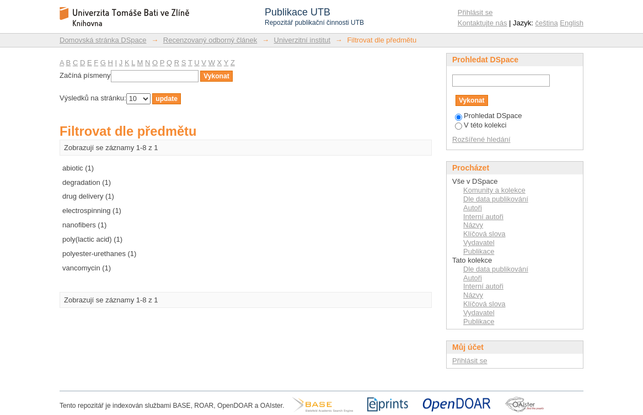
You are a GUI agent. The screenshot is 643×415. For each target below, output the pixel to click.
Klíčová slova (484, 234)
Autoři (472, 208)
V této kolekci (480, 125)
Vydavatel (479, 242)
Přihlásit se (475, 12)
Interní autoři (483, 216)
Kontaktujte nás (482, 23)
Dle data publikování (495, 199)
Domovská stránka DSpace (103, 40)
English (571, 23)
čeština (546, 23)
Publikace (478, 251)
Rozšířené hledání (481, 139)
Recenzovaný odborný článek (210, 40)
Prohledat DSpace (488, 115)
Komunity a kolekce (494, 190)
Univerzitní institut (302, 40)
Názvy (473, 225)
